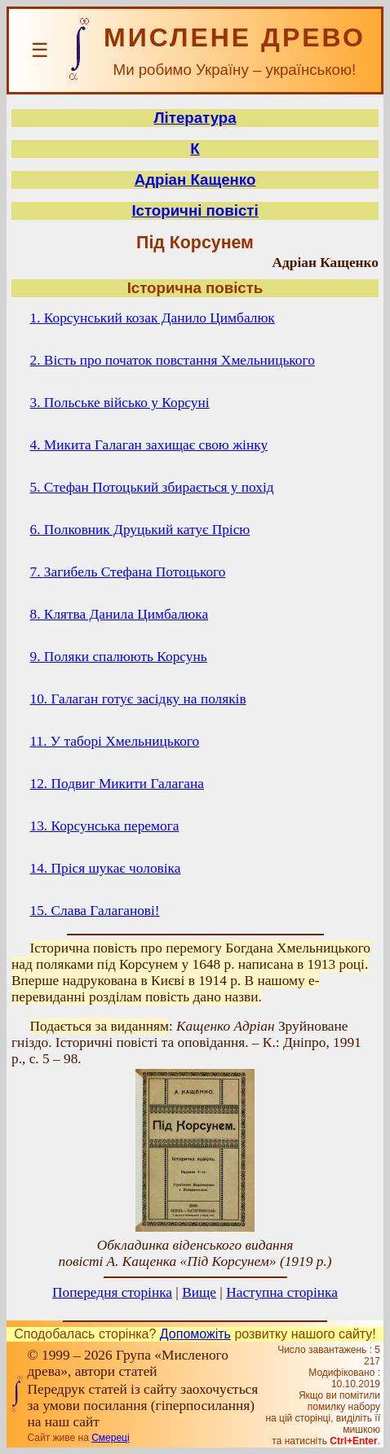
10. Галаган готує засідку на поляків (138, 699)
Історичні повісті (194, 210)
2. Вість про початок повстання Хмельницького (172, 360)
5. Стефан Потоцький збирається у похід (152, 487)
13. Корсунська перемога (104, 826)
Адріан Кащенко (195, 179)
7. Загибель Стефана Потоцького (128, 572)
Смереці (110, 1437)
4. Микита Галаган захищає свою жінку (149, 445)
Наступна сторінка (282, 1292)
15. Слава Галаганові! (95, 910)
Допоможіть (195, 1334)
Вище (199, 1292)
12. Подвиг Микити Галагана (117, 783)
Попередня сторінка (112, 1292)
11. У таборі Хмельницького (115, 741)
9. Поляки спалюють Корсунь (118, 656)
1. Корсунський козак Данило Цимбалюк (152, 318)
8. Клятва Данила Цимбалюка (119, 614)
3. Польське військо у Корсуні (120, 402)
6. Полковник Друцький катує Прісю (140, 529)
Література (194, 117)
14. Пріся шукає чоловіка (105, 868)
